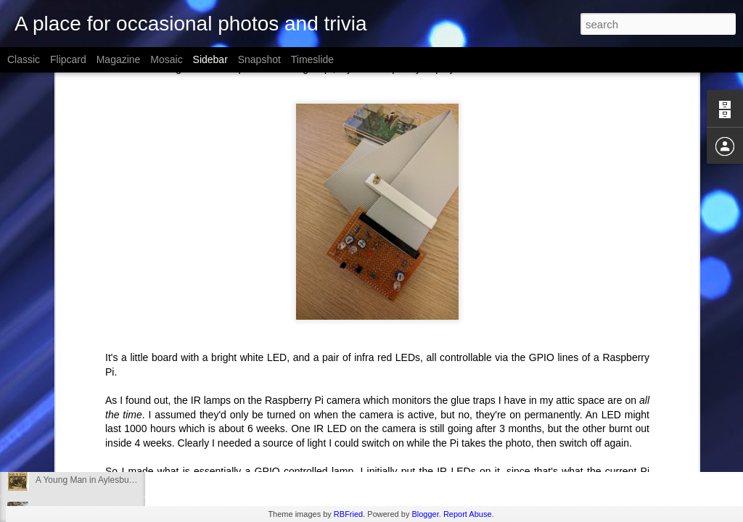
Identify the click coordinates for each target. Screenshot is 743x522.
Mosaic (166, 59)
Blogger (424, 514)
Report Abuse (467, 514)
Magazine (119, 59)
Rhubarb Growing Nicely (83, 447)
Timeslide (312, 59)
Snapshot (259, 59)
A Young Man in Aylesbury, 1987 (98, 480)
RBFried (348, 514)
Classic (23, 59)
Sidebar (210, 59)
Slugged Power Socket (79, 415)
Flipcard (68, 59)
